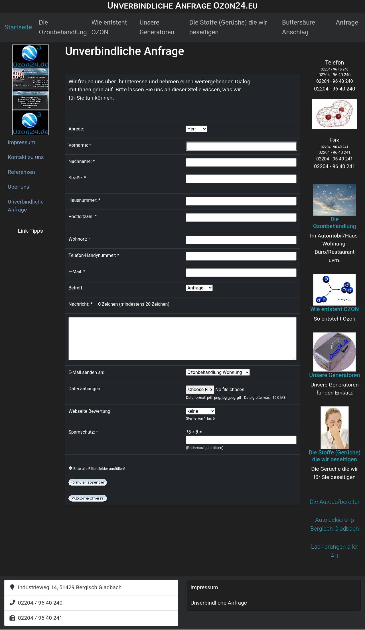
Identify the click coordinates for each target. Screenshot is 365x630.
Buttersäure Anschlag (298, 27)
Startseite (18, 27)
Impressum (21, 142)
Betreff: (75, 288)
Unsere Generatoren (156, 27)
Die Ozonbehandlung (63, 27)
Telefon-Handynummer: (93, 255)
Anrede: (76, 129)
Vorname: (79, 145)
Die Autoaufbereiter (335, 501)
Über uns (18, 187)
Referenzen (21, 172)
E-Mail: (76, 271)
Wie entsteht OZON (109, 27)
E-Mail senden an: (86, 372)
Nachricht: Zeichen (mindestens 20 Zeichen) (118, 304)
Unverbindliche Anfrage (26, 205)
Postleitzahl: (82, 216)
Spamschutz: (84, 432)
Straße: (77, 177)
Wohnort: (79, 239)
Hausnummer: (84, 200)
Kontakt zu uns (26, 157)
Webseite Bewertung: (89, 411)
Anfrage (347, 22)
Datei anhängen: (84, 388)
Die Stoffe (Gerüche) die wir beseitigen (228, 27)
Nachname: (81, 161)
